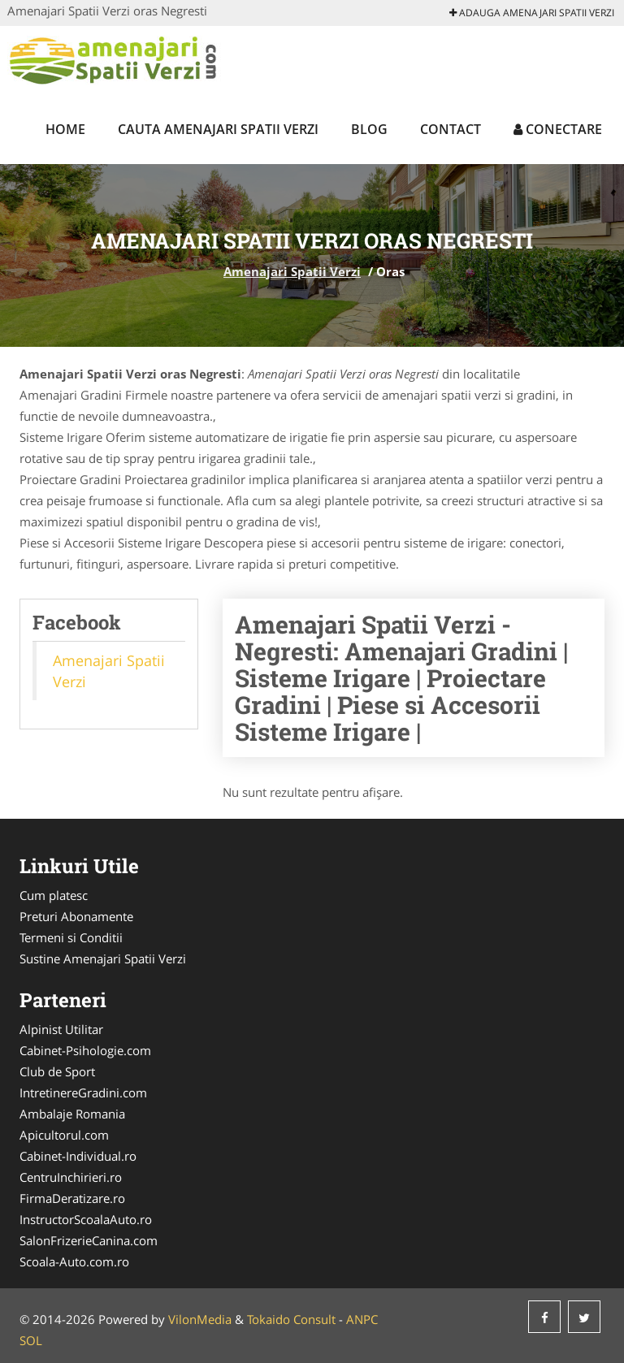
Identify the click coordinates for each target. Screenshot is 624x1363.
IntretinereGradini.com (83, 1092)
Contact (450, 129)
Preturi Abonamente (76, 916)
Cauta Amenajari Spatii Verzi (218, 129)
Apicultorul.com (64, 1135)
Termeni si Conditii (71, 937)
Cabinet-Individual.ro (78, 1156)
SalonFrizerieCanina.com (89, 1240)
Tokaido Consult (291, 1319)
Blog (369, 129)
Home (65, 129)
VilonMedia (200, 1319)
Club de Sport (57, 1071)
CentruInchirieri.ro (71, 1177)
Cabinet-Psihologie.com (85, 1050)
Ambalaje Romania (72, 1114)
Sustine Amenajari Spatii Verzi (103, 958)
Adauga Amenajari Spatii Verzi (531, 12)
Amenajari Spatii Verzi (292, 271)
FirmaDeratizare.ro (72, 1198)
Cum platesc (54, 895)
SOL (31, 1340)
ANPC (362, 1319)
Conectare (558, 129)
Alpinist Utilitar (61, 1029)
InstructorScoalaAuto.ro (86, 1219)
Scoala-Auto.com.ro (74, 1261)
